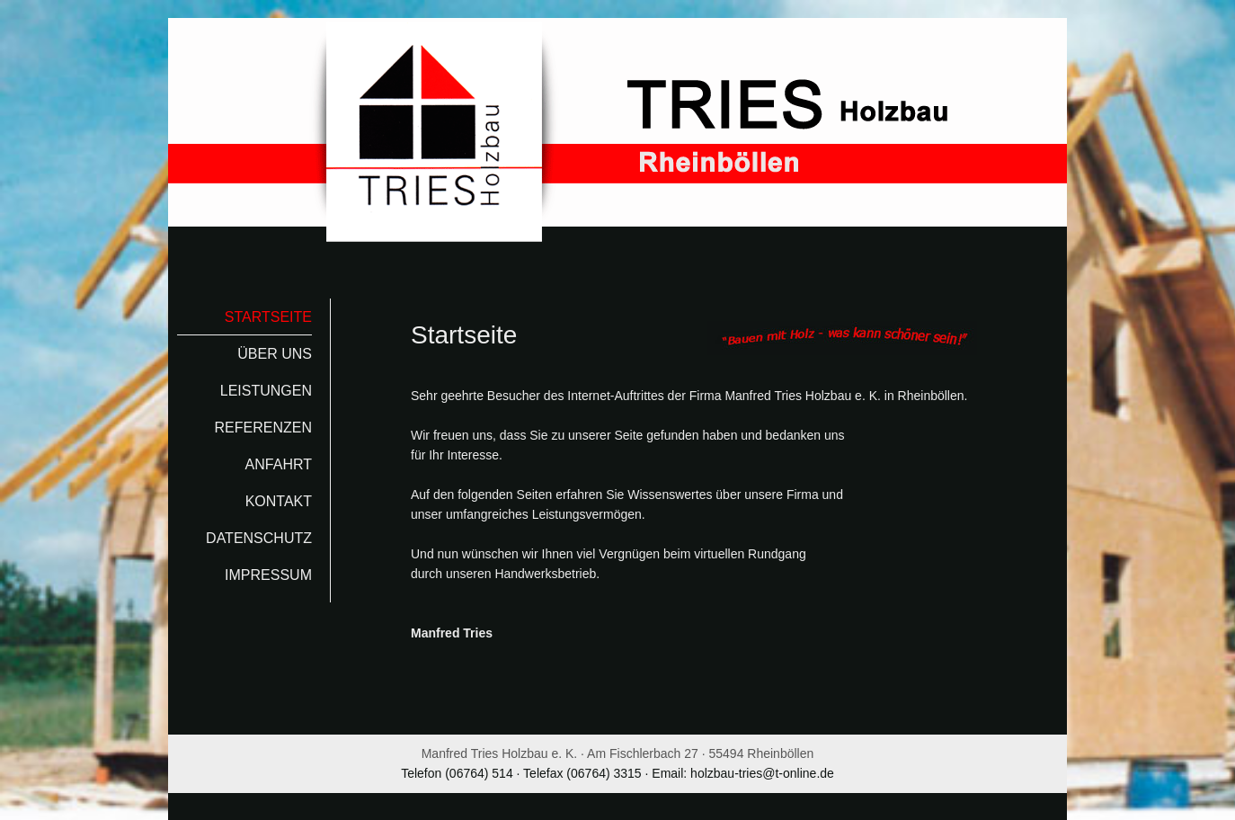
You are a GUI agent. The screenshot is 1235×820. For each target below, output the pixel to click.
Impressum (268, 575)
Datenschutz (259, 538)
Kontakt (278, 501)
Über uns (274, 353)
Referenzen (263, 427)
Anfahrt (278, 464)
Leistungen (266, 390)
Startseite (268, 317)
